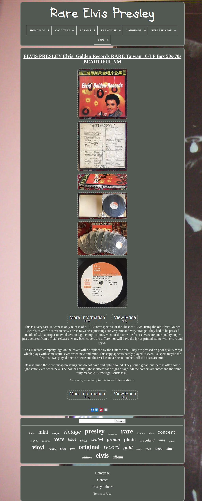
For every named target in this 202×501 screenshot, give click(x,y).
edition (87, 457)
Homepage (102, 473)
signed (34, 440)
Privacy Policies (102, 487)
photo (130, 439)
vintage (72, 431)
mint (43, 432)
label (72, 439)
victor (83, 440)
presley (95, 431)
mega (159, 448)
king (161, 440)
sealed (97, 439)
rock (148, 448)
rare (127, 431)
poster (171, 441)
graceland (147, 440)
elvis (102, 455)
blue (169, 448)
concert (167, 432)
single (56, 433)
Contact (102, 480)
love (72, 448)
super (139, 449)
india (32, 433)
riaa (63, 448)
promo (113, 439)
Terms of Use (102, 493)
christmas (112, 434)
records (46, 441)
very (59, 439)
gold (128, 447)
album (118, 457)
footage (141, 433)
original (89, 446)
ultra (151, 433)
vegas (52, 448)
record (112, 446)
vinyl (38, 447)
